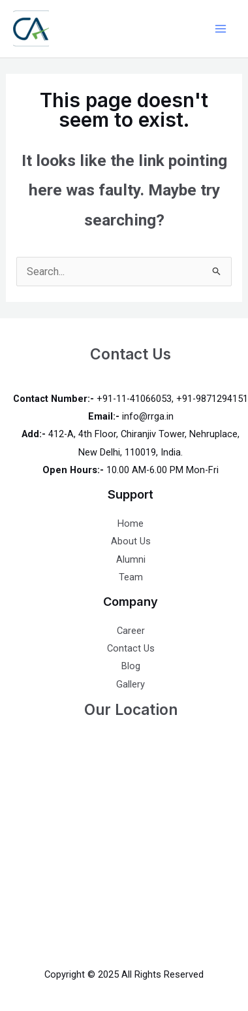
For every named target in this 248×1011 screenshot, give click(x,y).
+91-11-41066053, (135, 399)
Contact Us (131, 648)
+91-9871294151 (212, 399)
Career (131, 631)
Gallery (130, 684)
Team (131, 577)
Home (130, 523)
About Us (131, 541)
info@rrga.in (148, 416)
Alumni (131, 559)
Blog (130, 666)
